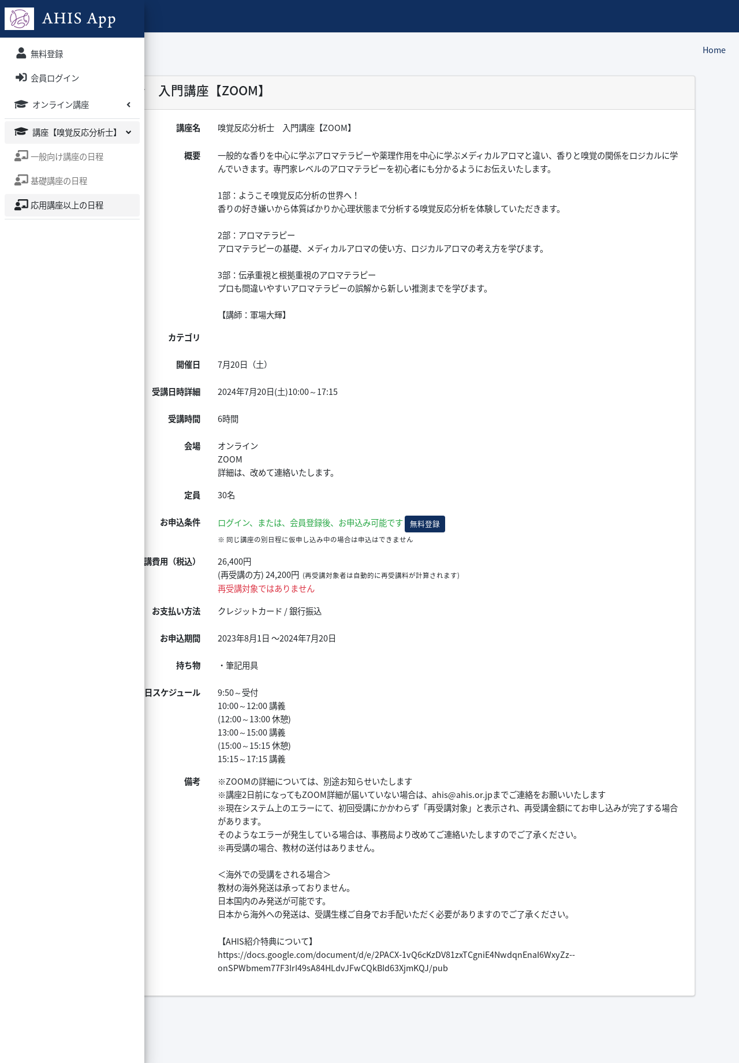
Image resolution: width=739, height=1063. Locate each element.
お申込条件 (284, 535)
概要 (297, 155)
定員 (297, 508)
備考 (297, 794)
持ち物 (293, 678)
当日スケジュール (273, 705)
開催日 (293, 377)
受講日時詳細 (280, 404)
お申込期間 (284, 651)
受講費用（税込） (272, 574)
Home (714, 49)
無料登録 (529, 537)
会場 (297, 459)
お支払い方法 (280, 624)
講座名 (293, 127)
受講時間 (289, 432)
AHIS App (184, 15)
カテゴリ (289, 350)
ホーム (231, 15)
